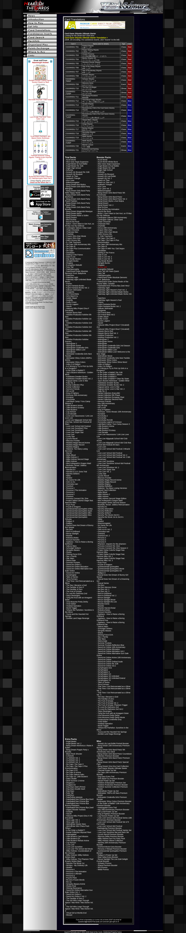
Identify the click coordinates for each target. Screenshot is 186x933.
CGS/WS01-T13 (72, 105)
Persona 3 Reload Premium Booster (112, 849)
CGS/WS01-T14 (72, 110)
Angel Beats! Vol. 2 (73, 743)
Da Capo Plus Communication (78, 248)
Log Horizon (71, 412)
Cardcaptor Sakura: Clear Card (78, 228)
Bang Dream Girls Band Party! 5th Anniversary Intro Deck (111, 751)
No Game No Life (73, 480)
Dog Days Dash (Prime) (75, 787)
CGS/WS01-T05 (72, 63)
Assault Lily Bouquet (74, 174)
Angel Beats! (71, 741)
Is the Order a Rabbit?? (75, 370)
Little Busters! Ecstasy (75, 408)
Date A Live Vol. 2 (105, 257)
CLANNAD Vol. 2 (73, 760)
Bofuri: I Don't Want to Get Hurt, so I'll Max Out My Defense (79, 225)
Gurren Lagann (72, 304)
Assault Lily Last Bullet (107, 176)
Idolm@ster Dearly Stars (76, 824)
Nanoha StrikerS (73, 474)
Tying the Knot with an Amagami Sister (113, 713)
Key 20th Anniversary (106, 403)
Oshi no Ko (70, 482)
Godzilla (69, 300)
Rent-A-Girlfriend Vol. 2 (107, 596)
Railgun (69, 523)
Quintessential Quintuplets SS (110, 571)
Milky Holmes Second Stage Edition (112, 498)
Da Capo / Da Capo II (106, 238)
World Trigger (71, 608)
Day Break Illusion (73, 259)
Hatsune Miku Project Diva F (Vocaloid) (113, 329)
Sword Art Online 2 (73, 565)
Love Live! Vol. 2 (104, 472)
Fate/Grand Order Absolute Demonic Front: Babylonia (76, 272)
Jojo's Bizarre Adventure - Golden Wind (113, 381)
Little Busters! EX (73, 838)
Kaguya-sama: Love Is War (77, 381)
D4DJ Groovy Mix (73, 240)
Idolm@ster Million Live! (76, 350)
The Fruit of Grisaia (74, 591)
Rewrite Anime (103, 604)
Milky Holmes (71, 461)
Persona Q (70, 876)
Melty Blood (71, 455)
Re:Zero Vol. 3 (103, 591)
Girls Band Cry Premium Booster (111, 779)
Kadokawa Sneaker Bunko (77, 377)
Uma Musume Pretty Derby (77, 602)
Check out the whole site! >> (40, 182)
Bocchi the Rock (72, 222)
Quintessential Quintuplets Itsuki (79, 511)
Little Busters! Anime (74, 405)
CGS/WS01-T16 (72, 125)
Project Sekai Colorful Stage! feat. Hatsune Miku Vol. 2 (111, 555)
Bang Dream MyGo (74, 213)
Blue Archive (71, 220)
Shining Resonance (74, 888)
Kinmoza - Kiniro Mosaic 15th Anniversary (114, 412)
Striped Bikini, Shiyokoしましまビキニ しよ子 (90, 121)
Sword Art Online (73, 573)
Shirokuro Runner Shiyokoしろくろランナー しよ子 (91, 63)
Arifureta (69, 170)
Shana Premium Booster (108, 865)
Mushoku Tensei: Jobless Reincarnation (75, 466)
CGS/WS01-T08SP (71, 80)
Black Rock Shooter (74, 754)
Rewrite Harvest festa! (107, 608)
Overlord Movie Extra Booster (110, 847)
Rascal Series (103, 583)
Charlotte (70, 234)
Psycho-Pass (71, 878)
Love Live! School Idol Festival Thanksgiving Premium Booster (109, 827)
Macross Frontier (73, 441)
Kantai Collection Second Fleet (110, 399)
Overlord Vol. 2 (104, 536)
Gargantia (70, 292)
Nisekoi (69, 478)
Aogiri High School (73, 168)
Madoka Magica (72, 447)
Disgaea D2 (71, 785)
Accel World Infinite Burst (108, 162)
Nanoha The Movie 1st (75, 863)
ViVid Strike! (71, 604)
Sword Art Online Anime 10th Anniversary (114, 657)
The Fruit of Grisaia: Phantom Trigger (112, 705)
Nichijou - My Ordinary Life (77, 865)
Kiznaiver (70, 397)
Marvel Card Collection (107, 490)
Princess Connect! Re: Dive (77, 498)
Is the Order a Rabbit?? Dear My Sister (113, 379)
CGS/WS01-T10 (72, 88)
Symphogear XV (104, 680)
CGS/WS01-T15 (72, 121)
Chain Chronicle (72, 230)
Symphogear (71, 575)
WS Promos (102, 867)
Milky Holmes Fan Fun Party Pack (111, 838)
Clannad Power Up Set (107, 770)
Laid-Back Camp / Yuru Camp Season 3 (114, 424)
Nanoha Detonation (105, 509)
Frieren (69, 284)
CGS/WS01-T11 (72, 97)
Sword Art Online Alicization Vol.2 (111, 651)
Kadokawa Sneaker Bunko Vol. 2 (79, 379)
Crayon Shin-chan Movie (76, 236)
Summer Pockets (73, 562)
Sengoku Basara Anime (75, 884)
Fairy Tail (69, 267)
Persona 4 (70, 492)
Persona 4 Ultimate (74, 874)
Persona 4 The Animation (76, 490)
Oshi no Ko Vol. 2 (105, 529)
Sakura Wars (71, 546)
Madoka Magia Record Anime (78, 443)
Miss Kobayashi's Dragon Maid (78, 463)
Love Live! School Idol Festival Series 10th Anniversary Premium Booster (114, 819)
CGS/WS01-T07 (72, 72)
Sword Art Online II (73, 894)
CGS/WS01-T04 (72, 59)
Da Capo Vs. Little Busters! (77, 776)
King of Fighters (72, 393)
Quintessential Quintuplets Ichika (79, 509)
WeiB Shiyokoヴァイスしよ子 (87, 137)
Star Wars (70, 558)
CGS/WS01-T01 (72, 47)
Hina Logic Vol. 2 (73, 822)
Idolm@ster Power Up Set (108, 791)
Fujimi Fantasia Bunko (75, 286)
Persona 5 (70, 494)
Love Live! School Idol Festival (78, 426)
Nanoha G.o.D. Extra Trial (76, 472)
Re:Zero (69, 529)
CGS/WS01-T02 (72, 51)
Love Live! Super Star (75, 432)
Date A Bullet (71, 779)
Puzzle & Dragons (73, 507)
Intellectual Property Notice (112, 932)
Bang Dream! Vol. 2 (105, 205)
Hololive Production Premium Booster (113, 785)
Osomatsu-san (72, 484)
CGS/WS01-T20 (72, 146)
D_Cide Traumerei (73, 242)
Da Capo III (70, 246)
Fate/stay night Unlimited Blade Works (113, 292)
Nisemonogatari (104, 523)
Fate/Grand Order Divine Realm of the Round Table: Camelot (112, 283)
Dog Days (70, 791)
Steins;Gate (71, 560)
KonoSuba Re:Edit (105, 420)
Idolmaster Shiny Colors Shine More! (112, 362)
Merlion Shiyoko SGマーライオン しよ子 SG (90, 59)
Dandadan (70, 253)
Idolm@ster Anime (73, 346)
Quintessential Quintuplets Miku (79, 513)
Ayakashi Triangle (73, 178)
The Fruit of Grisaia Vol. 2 (108, 703)
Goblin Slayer (71, 298)
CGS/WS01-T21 (72, 150)
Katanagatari (71, 834)
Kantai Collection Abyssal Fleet (78, 832)
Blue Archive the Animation (108, 209)
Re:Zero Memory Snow (107, 587)
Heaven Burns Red (74, 313)
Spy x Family (71, 556)
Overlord (69, 486)
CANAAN (70, 756)
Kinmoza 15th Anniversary (76, 395)
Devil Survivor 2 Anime (75, 781)
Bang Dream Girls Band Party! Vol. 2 (112, 199)
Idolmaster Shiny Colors (76, 362)
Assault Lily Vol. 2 (105, 178)
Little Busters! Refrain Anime (77, 841)
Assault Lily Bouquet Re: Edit (78, 172)
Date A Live (70, 257)
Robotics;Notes (72, 538)
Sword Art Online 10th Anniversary (111, 647)
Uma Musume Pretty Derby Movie (111, 717)
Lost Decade (71, 414)
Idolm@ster (71, 352)
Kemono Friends (73, 389)
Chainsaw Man (72, 232)
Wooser (69, 915)
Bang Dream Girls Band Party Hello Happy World (77, 192)
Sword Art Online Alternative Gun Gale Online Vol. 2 (79, 891)
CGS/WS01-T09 (72, 84)
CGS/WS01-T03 (72, 55)
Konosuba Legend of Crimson (110, 422)
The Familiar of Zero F (75, 587)
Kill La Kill (70, 391)
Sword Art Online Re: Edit (108, 664)
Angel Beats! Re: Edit (74, 166)
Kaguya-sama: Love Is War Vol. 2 (111, 389)
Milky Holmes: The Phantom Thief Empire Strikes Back (79, 860)
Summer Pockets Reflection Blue (111, 645)
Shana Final (71, 886)
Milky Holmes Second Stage (77, 459)
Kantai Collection (73, 387)
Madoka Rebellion (105, 486)
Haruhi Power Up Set (106, 781)
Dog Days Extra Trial (106, 776)
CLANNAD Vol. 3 (73, 762)
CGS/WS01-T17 (72, 129)
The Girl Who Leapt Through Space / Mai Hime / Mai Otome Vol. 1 (79, 902)
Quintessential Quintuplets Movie (111, 569)
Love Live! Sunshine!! (75, 430)
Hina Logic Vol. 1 (73, 820)
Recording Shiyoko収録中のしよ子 (88, 133)
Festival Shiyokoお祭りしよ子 (88, 47)
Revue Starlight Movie (106, 600)
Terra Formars (72, 579)
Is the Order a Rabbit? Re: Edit (110, 372)
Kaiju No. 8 (70, 383)
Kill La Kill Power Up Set (107, 812)
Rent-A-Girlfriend (73, 531)
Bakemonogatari (72, 182)
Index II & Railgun (73, 364)
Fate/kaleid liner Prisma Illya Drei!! (80, 799)
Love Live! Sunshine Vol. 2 (108, 467)
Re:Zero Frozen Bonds (75, 880)
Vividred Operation (73, 606)
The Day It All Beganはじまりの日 (89, 88)
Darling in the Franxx (74, 255)
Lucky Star (70, 436)
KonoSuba (70, 399)
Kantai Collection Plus (75, 385)
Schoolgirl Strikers (73, 548)
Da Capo (69, 251)
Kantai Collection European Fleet (111, 397)
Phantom (69, 496)
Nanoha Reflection (105, 511)
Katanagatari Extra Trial (107, 807)
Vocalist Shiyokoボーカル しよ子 (88, 105)
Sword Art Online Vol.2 (107, 666)
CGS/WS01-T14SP (71, 116)
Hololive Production (105, 335)
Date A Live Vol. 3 (105, 259)
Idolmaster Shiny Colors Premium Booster (114, 801)
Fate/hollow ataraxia (74, 797)
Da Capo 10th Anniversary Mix (78, 244)
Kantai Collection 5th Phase (109, 395)
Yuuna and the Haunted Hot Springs (112, 732)
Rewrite (69, 536)
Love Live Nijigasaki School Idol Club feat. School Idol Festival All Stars (78, 422)
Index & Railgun (104, 364)
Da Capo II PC (72, 770)
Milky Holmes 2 (72, 457)
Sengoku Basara (73, 550)
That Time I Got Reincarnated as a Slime (114, 686)
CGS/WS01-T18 (72, 133)
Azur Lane (70, 180)
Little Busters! (71, 410)
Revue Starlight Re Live (107, 602)
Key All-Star (102, 405)
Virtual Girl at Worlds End (76, 913)
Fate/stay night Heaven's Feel (110, 300)
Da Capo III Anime (73, 772)
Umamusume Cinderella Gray (110, 719)
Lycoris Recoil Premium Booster (110, 834)
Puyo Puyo (70, 505)
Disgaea (69, 263)
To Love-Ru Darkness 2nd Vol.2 (110, 709)
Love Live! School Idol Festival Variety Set (114, 830)
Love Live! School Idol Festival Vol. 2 (112, 455)
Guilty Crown (71, 302)
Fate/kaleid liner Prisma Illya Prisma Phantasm (77, 804)
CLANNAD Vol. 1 (73, 758)
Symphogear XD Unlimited (108, 676)
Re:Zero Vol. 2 (103, 589)
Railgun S (70, 521)
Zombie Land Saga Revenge (77, 618)
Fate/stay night (72, 277)
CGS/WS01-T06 (72, 68)
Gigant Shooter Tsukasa (76, 810)
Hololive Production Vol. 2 (108, 337)
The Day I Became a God (76, 585)
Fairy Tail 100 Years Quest (108, 271)
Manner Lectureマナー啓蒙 (87, 146)
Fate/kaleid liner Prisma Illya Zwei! (80, 807)
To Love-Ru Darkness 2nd (76, 593)
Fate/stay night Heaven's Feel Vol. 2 (112, 290)
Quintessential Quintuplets (108, 567)
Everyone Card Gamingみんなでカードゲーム (90, 150)
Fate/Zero (70, 275)
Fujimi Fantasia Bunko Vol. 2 (77, 288)
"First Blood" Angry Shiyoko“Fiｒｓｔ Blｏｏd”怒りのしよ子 (93, 101)
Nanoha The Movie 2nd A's (108, 515)
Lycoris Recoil (72, 439)
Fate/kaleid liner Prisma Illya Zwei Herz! (114, 286)
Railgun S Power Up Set (107, 855)
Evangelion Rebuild (74, 265)
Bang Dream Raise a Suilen (77, 215)
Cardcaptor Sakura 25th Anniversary (112, 217)
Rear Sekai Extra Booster (108, 857)
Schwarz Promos (104, 863)
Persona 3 (70, 488)
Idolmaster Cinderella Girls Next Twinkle (114, 358)
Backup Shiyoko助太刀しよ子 (87, 129)
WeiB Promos (103, 869)
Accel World (71, 160)
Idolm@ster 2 (71, 344)
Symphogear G (104, 672)
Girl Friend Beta (72, 294)
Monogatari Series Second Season (112, 503)
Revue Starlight (72, 534)
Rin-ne (69, 882)
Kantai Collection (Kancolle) (109, 393)
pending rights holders (46, 299)
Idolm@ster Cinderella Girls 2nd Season (114, 346)
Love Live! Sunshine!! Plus (77, 428)
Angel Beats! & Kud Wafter (77, 164)
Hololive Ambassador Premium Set (112, 783)
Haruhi (69, 306)
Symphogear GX (104, 674)
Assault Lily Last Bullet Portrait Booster (113, 743)
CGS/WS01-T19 (72, 138)
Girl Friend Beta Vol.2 (106, 315)
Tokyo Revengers (73, 596)
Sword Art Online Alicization (77, 567)
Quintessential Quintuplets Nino (79, 515)
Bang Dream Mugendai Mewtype (79, 211)
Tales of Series (72, 577)
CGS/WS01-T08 (72, 76)
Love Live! (70, 434)
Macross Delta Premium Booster (111, 836)
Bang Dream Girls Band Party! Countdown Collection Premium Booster (114, 755)
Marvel (69, 453)
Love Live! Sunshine (106, 461)
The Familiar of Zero (74, 589)
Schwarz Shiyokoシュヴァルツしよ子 (89, 76)
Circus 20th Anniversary (107, 228)
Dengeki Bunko (72, 261)
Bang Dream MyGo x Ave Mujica (111, 201)
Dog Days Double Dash (75, 789)
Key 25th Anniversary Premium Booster (113, 810)
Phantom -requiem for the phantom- (112, 544)
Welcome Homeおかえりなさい (87, 84)
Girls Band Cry (72, 296)
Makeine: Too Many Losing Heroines (112, 488)
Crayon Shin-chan (73, 238)
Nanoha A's (70, 470)
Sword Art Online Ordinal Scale (110, 662)
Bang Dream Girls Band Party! (110, 197)
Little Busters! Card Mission (77, 836)
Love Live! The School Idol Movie (79, 849)
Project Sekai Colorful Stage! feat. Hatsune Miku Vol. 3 (111, 559)
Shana (68, 552)
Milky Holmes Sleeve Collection (110, 841)
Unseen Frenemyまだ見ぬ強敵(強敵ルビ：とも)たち (94, 55)
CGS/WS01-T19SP (71, 142)
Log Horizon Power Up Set (108, 816)
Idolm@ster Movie (105, 356)
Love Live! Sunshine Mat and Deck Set (113, 832)
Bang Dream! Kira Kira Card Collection (113, 766)
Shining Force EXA (74, 554)
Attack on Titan (72, 176)
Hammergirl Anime (40, 62)
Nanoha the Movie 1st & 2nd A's (110, 517)
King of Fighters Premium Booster (111, 814)
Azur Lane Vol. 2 (104, 189)
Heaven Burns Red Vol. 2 (108, 333)
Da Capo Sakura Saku (75, 774)
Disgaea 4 (70, 783)
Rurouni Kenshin (73, 540)
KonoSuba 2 (103, 416)
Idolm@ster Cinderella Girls (77, 348)
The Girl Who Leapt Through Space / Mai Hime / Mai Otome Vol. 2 (79, 909)
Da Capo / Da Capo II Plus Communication (108, 241)
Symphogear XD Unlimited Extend (111, 678)
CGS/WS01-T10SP (71, 92)
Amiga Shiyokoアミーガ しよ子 (88, 125)
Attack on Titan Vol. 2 (106, 182)
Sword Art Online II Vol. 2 (76, 896)
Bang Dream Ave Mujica (76, 184)
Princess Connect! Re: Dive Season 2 (113, 548)
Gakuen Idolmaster (74, 290)
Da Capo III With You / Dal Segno (111, 248)
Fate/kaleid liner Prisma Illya (77, 801)
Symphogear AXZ (105, 668)
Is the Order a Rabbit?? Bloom (110, 374)
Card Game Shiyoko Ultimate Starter (112, 768)
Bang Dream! (71, 217)
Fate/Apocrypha (72, 269)
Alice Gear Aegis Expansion (77, 162)
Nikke (68, 476)
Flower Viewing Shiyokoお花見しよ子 (90, 51)
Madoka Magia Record (75, 445)
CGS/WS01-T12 (72, 101)
